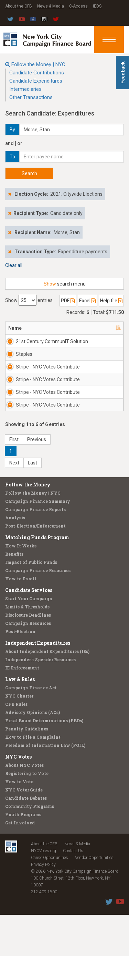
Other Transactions (31, 97)
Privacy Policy (43, 905)
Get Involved (20, 864)
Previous (36, 480)
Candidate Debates (26, 839)
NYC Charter (19, 737)
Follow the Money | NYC (38, 64)
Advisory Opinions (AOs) (32, 753)
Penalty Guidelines (26, 770)
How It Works (20, 587)
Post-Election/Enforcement (35, 567)
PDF (68, 300)
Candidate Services (28, 631)
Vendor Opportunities (94, 898)
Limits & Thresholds (27, 648)
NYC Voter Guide (24, 831)
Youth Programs (23, 855)
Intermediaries (25, 89)
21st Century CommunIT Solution (42, 345)
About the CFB (18, 6)
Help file (111, 300)
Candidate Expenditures (35, 81)
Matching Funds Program (37, 578)
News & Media (50, 6)
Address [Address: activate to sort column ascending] (85, 328)
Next (14, 504)
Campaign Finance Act (31, 728)
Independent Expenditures (37, 684)
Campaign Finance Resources (38, 611)
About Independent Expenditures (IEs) (47, 692)
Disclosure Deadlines (28, 656)
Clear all (13, 265)
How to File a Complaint (33, 778)
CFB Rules (16, 745)
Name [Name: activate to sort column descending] (15, 328)
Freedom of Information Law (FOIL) (45, 786)
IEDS (97, 6)
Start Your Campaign (28, 639)
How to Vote (19, 822)
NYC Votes (18, 798)
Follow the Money (28, 525)
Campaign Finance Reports (35, 550)
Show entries (29, 300)
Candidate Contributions (36, 73)
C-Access (78, 6)
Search (29, 173)
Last (32, 504)
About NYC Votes (24, 806)
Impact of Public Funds (31, 603)
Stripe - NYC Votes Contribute (36, 384)
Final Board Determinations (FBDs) (44, 761)
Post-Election (20, 672)
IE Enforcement (22, 709)
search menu (65, 284)
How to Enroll (20, 619)
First (14, 480)
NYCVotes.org (43, 892)
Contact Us (73, 892)
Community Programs (29, 847)
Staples (24, 361)
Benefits (14, 595)
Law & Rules (20, 720)
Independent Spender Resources (40, 700)
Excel (87, 300)
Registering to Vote (27, 814)
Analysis (15, 558)
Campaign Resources (28, 664)
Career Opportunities (49, 898)
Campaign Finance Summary (37, 542)
